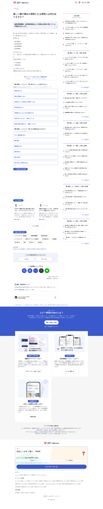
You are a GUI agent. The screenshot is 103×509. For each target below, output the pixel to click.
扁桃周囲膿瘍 (34, 235)
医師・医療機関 (53, 430)
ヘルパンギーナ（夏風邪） (21, 235)
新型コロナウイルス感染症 (32, 239)
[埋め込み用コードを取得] (35, 270)
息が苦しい (32, 242)
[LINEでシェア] (47, 270)
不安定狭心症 (45, 239)
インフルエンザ (18, 239)
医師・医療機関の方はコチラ (51, 326)
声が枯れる (17, 242)
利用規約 (15, 86)
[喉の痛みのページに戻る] (51, 9)
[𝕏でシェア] (41, 270)
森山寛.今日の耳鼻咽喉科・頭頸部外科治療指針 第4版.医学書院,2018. (30, 249)
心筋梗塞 (54, 239)
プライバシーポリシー (22, 86)
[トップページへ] (51, 444)
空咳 (25, 242)
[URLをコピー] (24, 270)
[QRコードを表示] (30, 270)
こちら (49, 433)
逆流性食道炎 (44, 235)
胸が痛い (40, 242)
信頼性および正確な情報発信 (41, 431)
